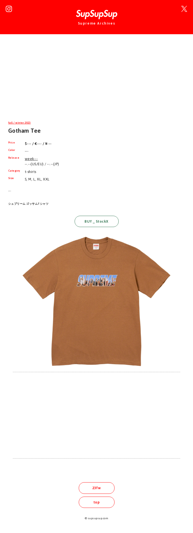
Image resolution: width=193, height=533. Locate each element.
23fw (96, 488)
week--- (31, 159)
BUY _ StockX (96, 221)
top (96, 502)
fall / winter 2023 (19, 122)
